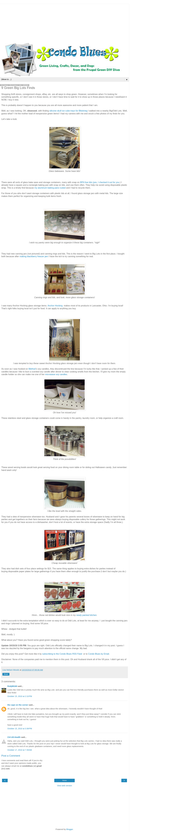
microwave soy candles (56, 374)
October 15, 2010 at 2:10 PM (19, 696)
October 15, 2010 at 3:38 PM (19, 728)
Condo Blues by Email (98, 654)
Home (64, 780)
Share (6, 674)
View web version (64, 786)
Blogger (69, 829)
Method (32, 369)
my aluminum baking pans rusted (50, 188)
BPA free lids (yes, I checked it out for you (99, 182)
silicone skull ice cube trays (62, 111)
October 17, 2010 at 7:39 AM (19, 750)
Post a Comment (10, 755)
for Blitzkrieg (81, 111)
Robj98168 (12, 686)
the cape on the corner (17, 705)
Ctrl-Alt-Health (14, 737)
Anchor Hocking (55, 306)
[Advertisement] (64, 23)
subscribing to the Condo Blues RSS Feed (62, 654)
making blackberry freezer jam (34, 256)
